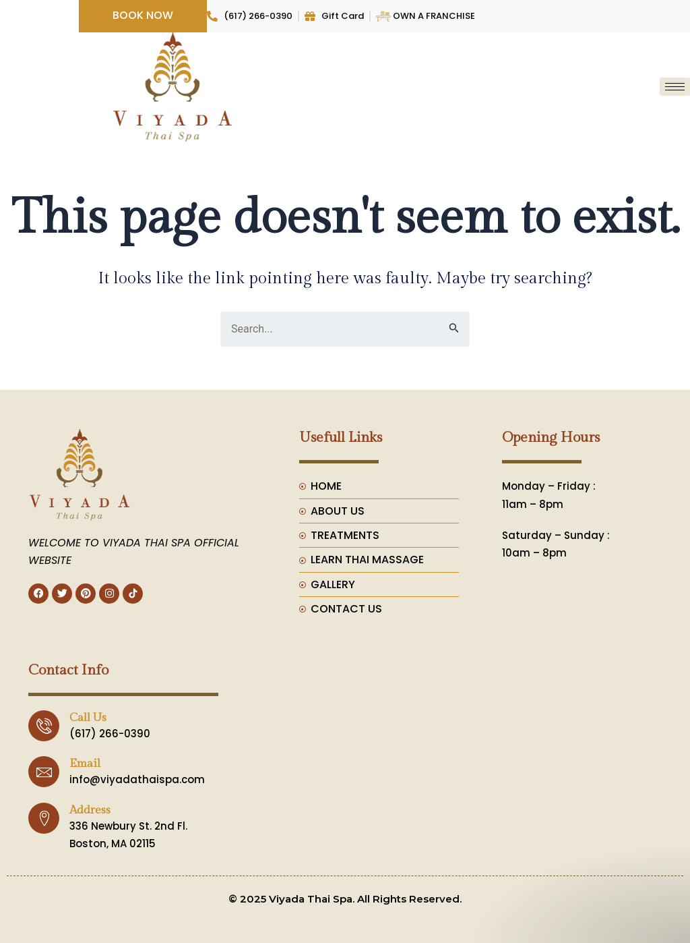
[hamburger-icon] (675, 87)
